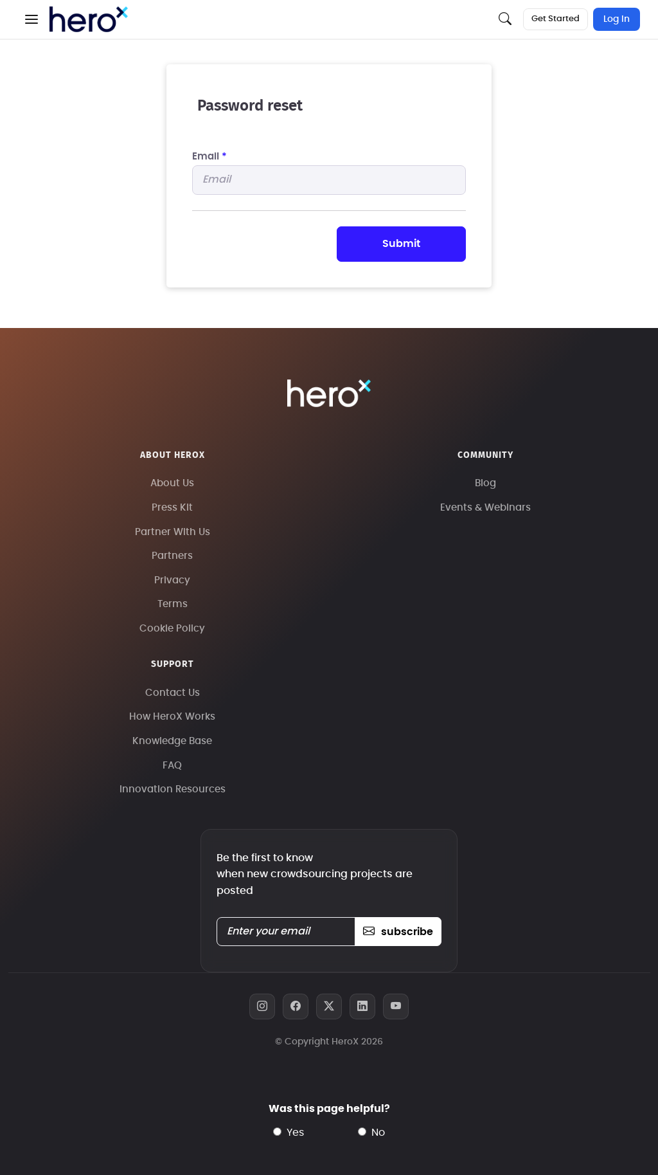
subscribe (398, 932)
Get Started (555, 19)
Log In (616, 19)
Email (209, 156)
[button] (31, 19)
